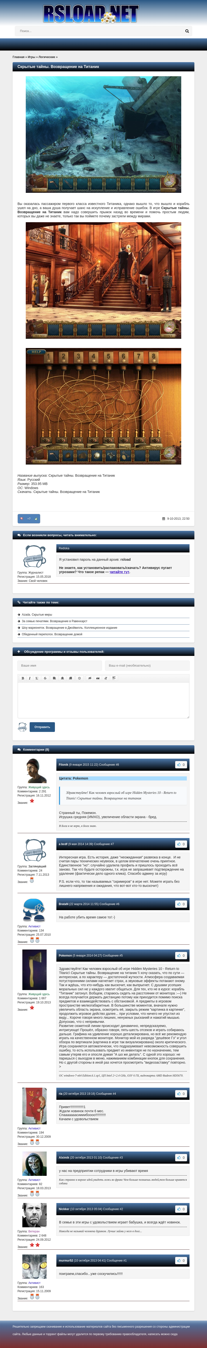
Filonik (63, 764)
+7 (29, 518)
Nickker (64, 1209)
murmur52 (66, 1260)
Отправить (42, 727)
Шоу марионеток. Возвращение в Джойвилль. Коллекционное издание (69, 627)
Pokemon (65, 955)
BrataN (63, 904)
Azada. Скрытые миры (37, 614)
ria (60, 1093)
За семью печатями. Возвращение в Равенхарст (54, 621)
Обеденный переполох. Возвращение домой (52, 634)
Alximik (64, 1157)
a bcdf (63, 844)
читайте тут (119, 572)
